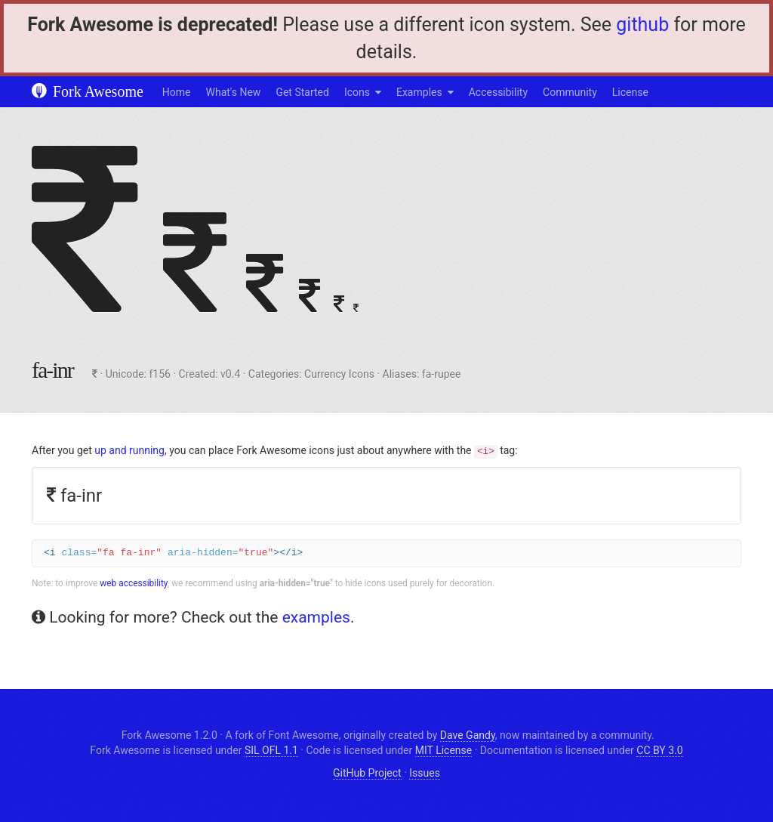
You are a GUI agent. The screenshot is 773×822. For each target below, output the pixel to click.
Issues (424, 773)
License (630, 92)
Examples (419, 92)
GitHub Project (367, 773)
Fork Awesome (87, 91)
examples (316, 617)
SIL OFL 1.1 (271, 750)
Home (176, 92)
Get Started (302, 92)
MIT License (443, 750)
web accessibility (134, 583)
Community (570, 92)
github (642, 25)
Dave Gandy (467, 735)
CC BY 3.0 (659, 750)
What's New (233, 92)
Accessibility (498, 92)
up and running (129, 450)
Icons (357, 92)
